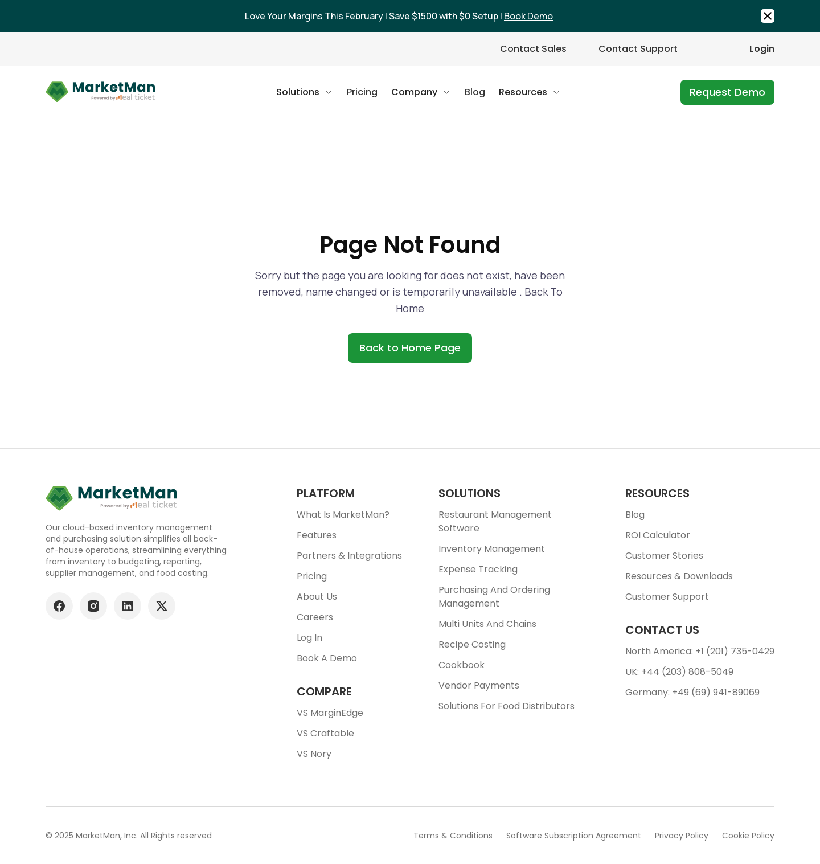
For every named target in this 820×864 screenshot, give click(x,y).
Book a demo (327, 658)
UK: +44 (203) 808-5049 (679, 671)
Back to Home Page (410, 348)
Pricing (312, 576)
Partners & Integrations (349, 555)
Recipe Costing (472, 644)
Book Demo (528, 16)
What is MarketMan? (343, 514)
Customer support (667, 596)
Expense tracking (478, 569)
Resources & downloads (679, 576)
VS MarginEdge (330, 712)
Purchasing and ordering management (494, 596)
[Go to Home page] (101, 92)
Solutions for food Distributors (506, 706)
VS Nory (314, 753)
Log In (309, 637)
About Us (317, 596)
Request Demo (727, 92)
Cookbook (461, 664)
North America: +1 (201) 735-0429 (699, 651)
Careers (315, 617)
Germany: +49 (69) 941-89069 (692, 692)
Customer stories (664, 555)
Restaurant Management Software (495, 521)
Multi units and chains (487, 623)
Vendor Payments (478, 685)
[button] (304, 92)
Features (317, 535)
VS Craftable (325, 733)
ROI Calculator (657, 535)
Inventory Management (491, 548)
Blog (635, 514)
